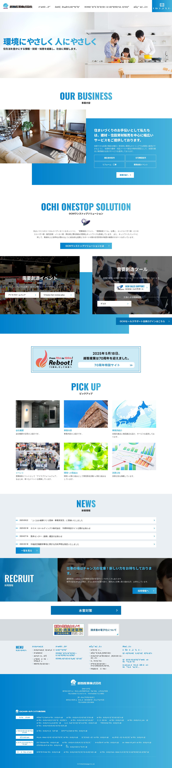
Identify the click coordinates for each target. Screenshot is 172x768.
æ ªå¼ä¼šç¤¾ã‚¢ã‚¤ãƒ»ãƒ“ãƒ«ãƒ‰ (51, 726)
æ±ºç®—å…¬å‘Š (40, 656)
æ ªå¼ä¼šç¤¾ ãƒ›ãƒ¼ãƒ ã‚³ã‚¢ (78, 717)
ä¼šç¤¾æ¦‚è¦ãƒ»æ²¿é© (44, 650)
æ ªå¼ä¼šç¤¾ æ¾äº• (46, 731)
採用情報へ (143, 590)
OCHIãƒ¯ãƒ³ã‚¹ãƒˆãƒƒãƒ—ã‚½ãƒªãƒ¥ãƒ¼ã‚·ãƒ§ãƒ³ (106, 6)
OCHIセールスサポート (134, 287)
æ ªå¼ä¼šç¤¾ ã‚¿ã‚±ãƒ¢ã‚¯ (48, 723)
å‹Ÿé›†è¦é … (96, 650)
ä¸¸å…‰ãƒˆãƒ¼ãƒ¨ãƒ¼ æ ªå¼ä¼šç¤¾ (79, 723)
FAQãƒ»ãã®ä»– (99, 669)
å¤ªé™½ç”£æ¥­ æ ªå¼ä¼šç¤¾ (73, 731)
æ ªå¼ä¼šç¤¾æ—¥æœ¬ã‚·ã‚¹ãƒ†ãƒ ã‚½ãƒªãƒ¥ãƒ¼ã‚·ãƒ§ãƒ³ (123, 752)
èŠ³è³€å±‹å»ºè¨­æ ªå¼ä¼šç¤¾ (48, 745)
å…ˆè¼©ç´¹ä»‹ (96, 661)
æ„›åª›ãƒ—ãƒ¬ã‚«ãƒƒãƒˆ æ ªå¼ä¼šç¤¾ (127, 737)
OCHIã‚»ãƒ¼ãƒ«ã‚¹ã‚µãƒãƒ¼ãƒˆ (69, 659)
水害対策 (85, 610)
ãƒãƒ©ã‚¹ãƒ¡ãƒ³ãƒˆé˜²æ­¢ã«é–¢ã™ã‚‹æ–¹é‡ (136, 661)
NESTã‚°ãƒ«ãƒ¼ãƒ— (42, 664)
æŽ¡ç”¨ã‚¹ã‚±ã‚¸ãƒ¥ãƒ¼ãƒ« (101, 653)
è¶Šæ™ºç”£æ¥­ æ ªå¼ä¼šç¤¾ (49, 717)
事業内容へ (124, 175)
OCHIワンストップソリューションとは (84, 245)
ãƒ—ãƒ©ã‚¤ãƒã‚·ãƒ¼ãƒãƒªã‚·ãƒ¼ (137, 653)
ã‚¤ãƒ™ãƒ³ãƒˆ (61, 650)
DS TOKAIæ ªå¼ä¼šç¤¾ (47, 742)
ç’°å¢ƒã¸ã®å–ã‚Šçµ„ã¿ (41, 660)
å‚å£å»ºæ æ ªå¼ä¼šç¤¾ (109, 720)
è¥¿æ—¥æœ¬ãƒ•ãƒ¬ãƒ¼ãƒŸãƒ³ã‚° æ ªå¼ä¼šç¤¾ (56, 737)
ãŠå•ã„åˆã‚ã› (162, 8)
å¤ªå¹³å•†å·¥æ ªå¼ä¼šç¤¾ (47, 752)
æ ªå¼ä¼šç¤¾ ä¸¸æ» (136, 720)
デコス (103, 303)
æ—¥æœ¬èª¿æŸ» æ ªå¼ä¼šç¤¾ (135, 742)
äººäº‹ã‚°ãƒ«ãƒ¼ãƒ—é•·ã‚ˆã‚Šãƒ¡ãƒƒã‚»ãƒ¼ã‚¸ (100, 665)
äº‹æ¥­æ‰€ (38, 653)
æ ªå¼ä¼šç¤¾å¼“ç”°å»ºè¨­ (75, 746)
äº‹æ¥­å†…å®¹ (44, 6)
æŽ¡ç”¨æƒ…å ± (141, 6)
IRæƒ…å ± (127, 646)
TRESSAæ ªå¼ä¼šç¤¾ (109, 723)
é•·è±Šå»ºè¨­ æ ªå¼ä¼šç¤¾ (106, 742)
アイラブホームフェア (17, 294)
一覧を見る (26, 550)
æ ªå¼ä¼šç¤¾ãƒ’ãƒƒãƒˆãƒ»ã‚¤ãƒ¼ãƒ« (79, 752)
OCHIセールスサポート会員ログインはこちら (142, 321)
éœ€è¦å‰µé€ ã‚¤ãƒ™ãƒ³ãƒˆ (67, 6)
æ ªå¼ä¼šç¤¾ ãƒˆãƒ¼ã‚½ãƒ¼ (109, 717)
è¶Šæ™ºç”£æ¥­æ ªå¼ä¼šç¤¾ (17, 6)
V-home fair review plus (54, 294)
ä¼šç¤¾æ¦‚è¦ (38, 646)
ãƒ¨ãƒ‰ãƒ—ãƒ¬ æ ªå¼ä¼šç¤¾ (94, 737)
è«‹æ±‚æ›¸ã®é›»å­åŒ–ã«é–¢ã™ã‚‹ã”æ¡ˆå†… (136, 666)
